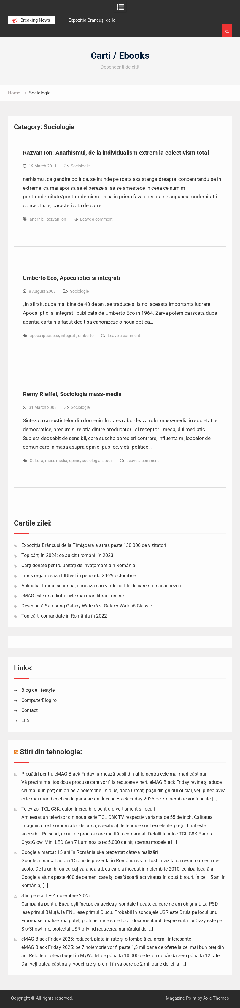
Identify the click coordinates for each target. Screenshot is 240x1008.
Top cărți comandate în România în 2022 (64, 616)
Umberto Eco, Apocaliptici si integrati (71, 277)
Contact (29, 710)
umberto (86, 335)
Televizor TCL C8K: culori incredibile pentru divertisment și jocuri (88, 809)
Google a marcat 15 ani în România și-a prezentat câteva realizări (89, 852)
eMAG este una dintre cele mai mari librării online (72, 596)
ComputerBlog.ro (39, 700)
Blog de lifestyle (38, 690)
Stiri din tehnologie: (51, 752)
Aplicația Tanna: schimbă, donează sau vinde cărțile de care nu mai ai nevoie (101, 585)
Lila (25, 720)
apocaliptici (40, 335)
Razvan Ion (55, 219)
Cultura (36, 460)
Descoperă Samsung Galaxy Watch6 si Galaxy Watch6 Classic (86, 606)
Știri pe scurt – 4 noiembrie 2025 (55, 895)
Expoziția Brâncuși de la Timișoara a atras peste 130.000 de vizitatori (93, 545)
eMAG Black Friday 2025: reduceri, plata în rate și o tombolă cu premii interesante (106, 939)
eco (56, 335)
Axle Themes (216, 998)
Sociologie (80, 166)
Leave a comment (96, 219)
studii (107, 460)
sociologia (91, 460)
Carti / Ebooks (120, 55)
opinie (74, 460)
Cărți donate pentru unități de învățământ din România (78, 565)
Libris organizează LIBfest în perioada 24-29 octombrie (78, 575)
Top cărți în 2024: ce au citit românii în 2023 (67, 555)
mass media (56, 460)
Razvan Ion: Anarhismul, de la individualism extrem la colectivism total (116, 152)
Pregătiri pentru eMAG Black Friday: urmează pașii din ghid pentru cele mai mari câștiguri (114, 774)
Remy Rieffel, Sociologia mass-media (72, 394)
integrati (68, 335)
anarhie (37, 219)
